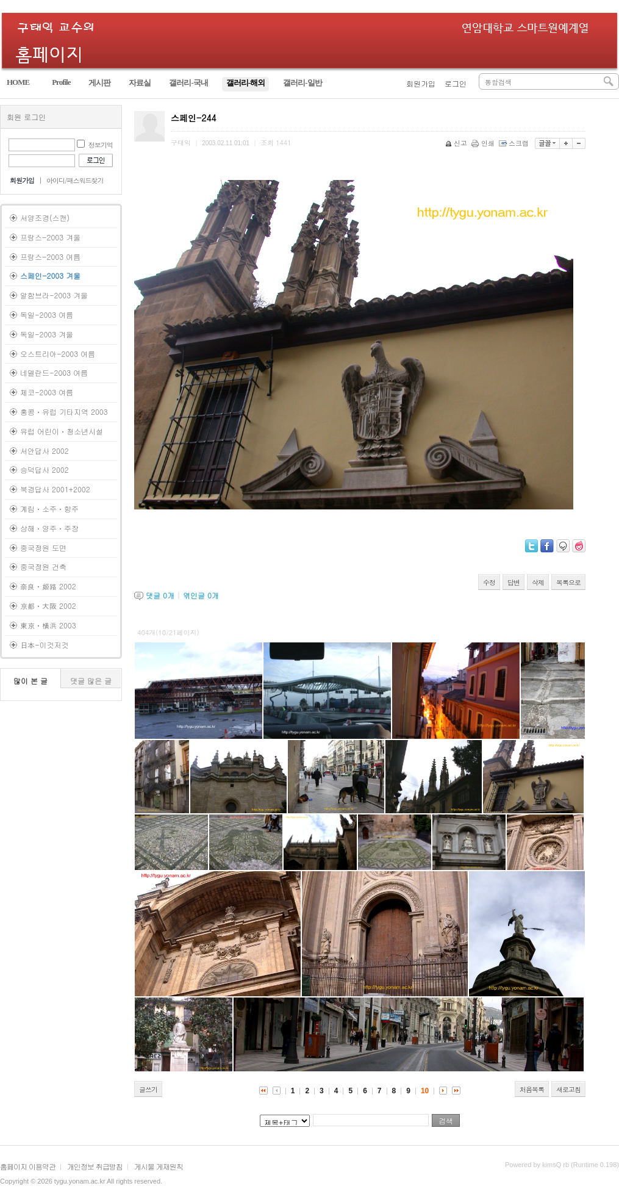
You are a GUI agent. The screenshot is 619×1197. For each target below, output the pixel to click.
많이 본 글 (30, 680)
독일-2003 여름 (46, 314)
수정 (489, 582)
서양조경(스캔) (45, 217)
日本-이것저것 (44, 644)
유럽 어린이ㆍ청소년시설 (61, 431)
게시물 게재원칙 (158, 1166)
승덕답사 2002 (44, 469)
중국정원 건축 (43, 566)
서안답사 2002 (44, 450)
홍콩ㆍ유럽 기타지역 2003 (64, 411)
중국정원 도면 (43, 547)
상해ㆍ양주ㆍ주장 (49, 528)
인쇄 (484, 143)
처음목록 (532, 1089)
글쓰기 (148, 1089)
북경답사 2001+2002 (55, 489)
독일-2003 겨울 (46, 334)
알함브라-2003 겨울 (54, 295)
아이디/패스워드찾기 (75, 180)
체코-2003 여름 (46, 392)
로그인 (456, 83)
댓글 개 (160, 595)
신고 (457, 143)
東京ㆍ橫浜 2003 (48, 625)
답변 (513, 582)
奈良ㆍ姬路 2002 (48, 586)
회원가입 (420, 83)
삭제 (538, 582)
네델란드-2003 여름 (54, 372)
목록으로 (568, 582)
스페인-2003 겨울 (50, 275)
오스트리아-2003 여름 (57, 353)
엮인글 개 (201, 595)
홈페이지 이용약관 (27, 1166)
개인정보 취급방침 (95, 1166)
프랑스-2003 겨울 (50, 237)
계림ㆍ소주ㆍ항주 (49, 508)
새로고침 (568, 1089)
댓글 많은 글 (91, 680)
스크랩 (515, 143)
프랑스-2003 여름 (50, 256)
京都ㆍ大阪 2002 (48, 605)
